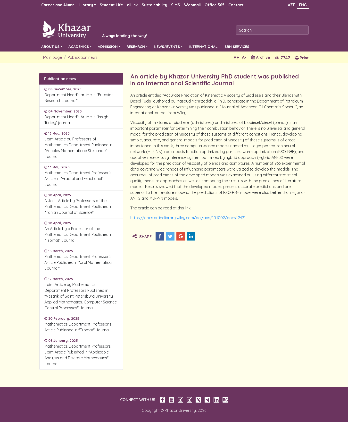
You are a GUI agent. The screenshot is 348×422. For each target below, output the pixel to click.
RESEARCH (135, 46)
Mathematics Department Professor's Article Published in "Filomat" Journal (77, 327)
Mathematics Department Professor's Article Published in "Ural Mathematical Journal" (78, 262)
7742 (282, 57)
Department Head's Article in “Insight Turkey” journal (77, 119)
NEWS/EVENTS (167, 46)
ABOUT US (50, 46)
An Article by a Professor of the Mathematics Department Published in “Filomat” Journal (78, 234)
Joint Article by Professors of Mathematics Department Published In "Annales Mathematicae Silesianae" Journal (78, 148)
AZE (291, 4)
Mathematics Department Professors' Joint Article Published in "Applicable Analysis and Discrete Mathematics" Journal (77, 355)
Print (302, 57)
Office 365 (214, 4)
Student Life (111, 4)
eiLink (132, 4)
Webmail (192, 4)
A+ (236, 57)
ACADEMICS (78, 46)
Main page (52, 57)
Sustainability (154, 4)
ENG (303, 4)
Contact (236, 4)
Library (86, 4)
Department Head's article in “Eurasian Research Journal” (79, 97)
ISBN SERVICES (236, 46)
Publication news (83, 57)
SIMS (175, 4)
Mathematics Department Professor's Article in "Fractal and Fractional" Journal (77, 178)
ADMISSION (108, 46)
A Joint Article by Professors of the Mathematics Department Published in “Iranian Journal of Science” (78, 206)
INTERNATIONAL (203, 46)
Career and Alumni (58, 4)
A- (244, 57)
